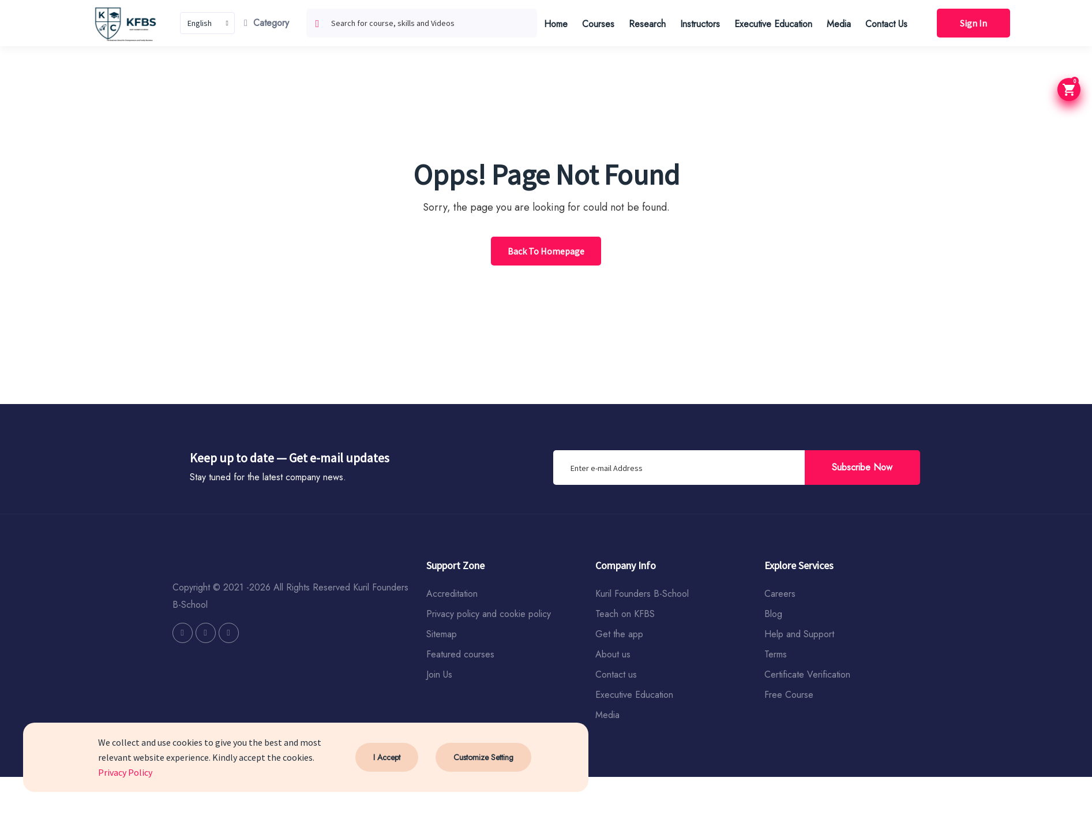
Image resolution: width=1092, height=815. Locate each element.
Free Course (788, 694)
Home (556, 24)
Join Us (439, 674)
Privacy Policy (125, 772)
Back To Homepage (546, 251)
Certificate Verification (807, 674)
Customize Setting (483, 757)
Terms (775, 654)
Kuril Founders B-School (642, 593)
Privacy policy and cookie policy (488, 613)
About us (613, 654)
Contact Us (886, 24)
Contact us (616, 674)
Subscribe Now (862, 467)
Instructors (700, 24)
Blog (773, 613)
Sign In (973, 23)
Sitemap (441, 634)
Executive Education (773, 24)
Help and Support (799, 634)
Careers (779, 593)
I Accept (386, 757)
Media (839, 24)
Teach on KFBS (625, 613)
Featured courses (460, 654)
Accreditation (452, 593)
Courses (598, 24)
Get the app (619, 634)
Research (647, 24)
